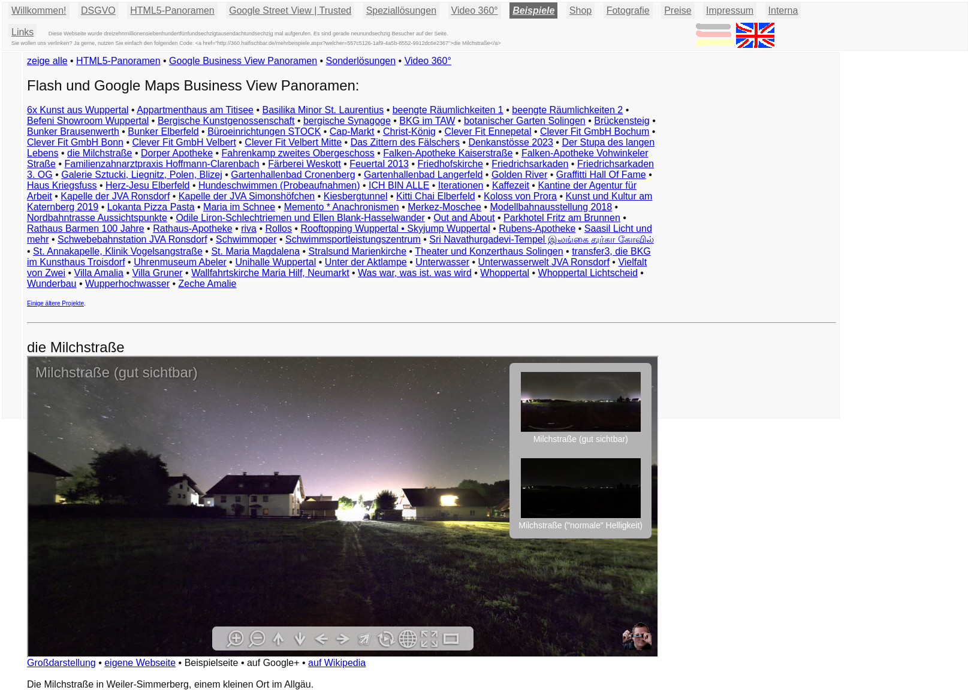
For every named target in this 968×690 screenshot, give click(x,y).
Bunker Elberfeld (163, 131)
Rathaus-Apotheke (193, 228)
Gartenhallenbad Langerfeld (423, 175)
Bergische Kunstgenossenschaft (226, 121)
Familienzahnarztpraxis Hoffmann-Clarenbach (162, 164)
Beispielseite (212, 663)
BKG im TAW (427, 121)
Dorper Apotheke (177, 153)
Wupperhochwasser (127, 284)
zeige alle (47, 61)
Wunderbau (51, 284)
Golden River (519, 175)
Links (22, 32)
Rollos (278, 228)
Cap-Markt (352, 131)
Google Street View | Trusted (290, 10)
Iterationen (461, 185)
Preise (677, 10)
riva (249, 228)
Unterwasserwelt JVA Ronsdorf (544, 262)
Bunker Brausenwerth (73, 131)
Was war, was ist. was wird (415, 273)
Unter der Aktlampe (366, 262)
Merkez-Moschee (444, 207)
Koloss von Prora (520, 196)
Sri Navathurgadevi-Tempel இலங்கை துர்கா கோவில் (541, 239)
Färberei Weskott (304, 164)
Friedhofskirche (450, 164)
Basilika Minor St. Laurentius (323, 110)
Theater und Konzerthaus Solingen (489, 251)
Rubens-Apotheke (537, 228)
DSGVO (98, 10)
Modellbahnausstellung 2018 (551, 207)
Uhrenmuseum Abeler (180, 262)
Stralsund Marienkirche (358, 251)
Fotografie (628, 10)
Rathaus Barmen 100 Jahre (85, 228)
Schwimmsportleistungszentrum (353, 239)
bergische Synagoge (347, 121)
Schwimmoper (246, 239)
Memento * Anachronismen (341, 207)
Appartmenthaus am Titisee (195, 110)
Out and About (463, 218)
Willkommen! (39, 10)
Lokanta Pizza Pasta (151, 207)
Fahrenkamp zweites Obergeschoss (298, 153)
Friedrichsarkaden (529, 164)
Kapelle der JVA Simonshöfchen (247, 196)
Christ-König (409, 131)
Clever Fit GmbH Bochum (594, 131)
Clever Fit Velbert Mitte (293, 142)
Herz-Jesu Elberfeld (147, 185)
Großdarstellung (61, 663)
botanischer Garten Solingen (525, 121)
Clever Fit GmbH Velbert (184, 142)
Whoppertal (504, 273)
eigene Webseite (140, 663)
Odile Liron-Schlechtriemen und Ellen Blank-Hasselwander (300, 218)
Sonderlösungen (361, 61)
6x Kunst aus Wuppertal (78, 110)
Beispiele (533, 10)
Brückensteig (622, 121)
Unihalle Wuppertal (275, 262)
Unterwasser (442, 262)
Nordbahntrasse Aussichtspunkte (97, 218)
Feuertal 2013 (379, 164)
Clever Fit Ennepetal (488, 131)
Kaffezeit (510, 185)
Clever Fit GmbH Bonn (75, 142)
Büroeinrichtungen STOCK (264, 131)
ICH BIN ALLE (399, 185)
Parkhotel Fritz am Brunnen (561, 218)
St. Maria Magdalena (255, 251)
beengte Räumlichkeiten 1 (448, 110)
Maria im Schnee (239, 207)
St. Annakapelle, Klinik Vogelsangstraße (118, 251)
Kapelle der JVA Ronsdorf (115, 196)
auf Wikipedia (337, 663)
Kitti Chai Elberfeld (435, 196)
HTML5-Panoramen (172, 10)
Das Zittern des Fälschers (405, 142)
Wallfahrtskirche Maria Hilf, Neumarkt (270, 273)
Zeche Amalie (208, 284)
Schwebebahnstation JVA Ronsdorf (132, 239)
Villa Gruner (157, 273)
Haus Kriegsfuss (62, 185)
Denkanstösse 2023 (510, 142)
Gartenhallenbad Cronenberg (293, 175)
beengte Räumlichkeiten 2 (567, 110)
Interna (783, 10)
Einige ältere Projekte (55, 303)
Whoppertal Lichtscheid (588, 273)
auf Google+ (273, 663)
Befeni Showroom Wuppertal (88, 121)
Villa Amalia (98, 273)
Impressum (729, 10)
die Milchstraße (99, 153)
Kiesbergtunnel (356, 196)
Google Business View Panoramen (243, 61)
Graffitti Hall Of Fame (601, 175)
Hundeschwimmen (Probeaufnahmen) (279, 185)
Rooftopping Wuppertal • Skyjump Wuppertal (395, 228)
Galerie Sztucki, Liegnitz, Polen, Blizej (141, 175)
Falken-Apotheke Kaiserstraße (447, 153)
